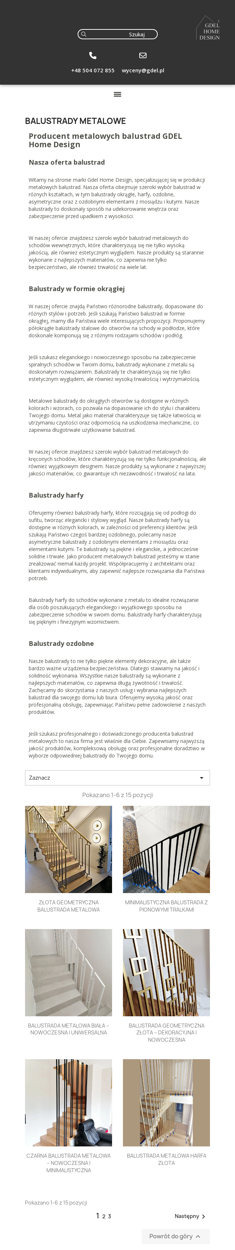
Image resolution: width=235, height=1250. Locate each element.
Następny (191, 1216)
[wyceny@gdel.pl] (143, 55)
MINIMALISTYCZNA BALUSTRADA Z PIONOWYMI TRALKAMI (166, 906)
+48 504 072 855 (93, 70)
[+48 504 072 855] (92, 55)
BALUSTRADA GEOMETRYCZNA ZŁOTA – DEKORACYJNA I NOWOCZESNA (167, 1033)
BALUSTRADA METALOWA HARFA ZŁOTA (166, 1159)
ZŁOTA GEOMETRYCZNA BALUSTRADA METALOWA (68, 906)
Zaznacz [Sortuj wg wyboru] (117, 777)
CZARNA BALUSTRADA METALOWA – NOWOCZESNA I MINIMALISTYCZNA (68, 1163)
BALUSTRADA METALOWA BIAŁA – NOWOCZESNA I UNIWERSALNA (68, 1029)
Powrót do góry (175, 1236)
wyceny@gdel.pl (143, 70)
